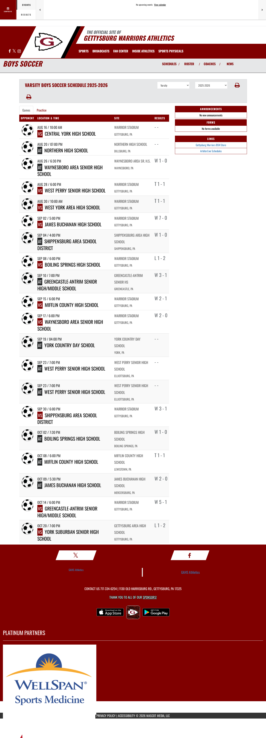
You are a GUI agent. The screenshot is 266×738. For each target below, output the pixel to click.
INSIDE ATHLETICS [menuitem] (143, 51)
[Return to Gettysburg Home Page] (48, 41)
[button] (237, 85)
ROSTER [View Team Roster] (189, 64)
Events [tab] (26, 4)
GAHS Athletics (76, 570)
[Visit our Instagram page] (19, 51)
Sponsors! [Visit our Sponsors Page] (150, 597)
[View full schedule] (8, 9)
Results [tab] (26, 14)
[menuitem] (100, 51)
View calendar (160, 4)
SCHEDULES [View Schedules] (169, 64)
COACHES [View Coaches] (210, 64)
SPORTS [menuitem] (84, 51)
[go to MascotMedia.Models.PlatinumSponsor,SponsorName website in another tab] (133, 680)
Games (26, 110)
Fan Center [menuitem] (120, 51)
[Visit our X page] (14, 51)
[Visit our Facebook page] (10, 51)
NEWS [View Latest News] (230, 64)
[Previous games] (40, 9)
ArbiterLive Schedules (211, 151)
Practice (42, 110)
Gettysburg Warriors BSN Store (211, 145)
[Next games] (262, 9)
